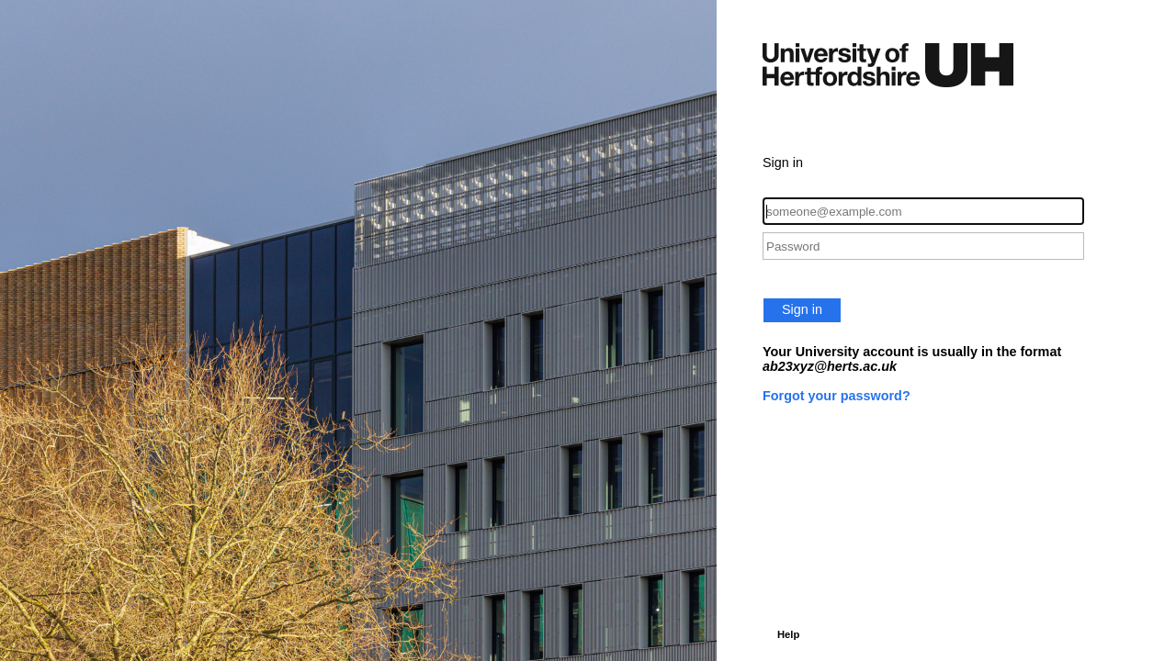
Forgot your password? (836, 395)
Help (788, 634)
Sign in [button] (802, 309)
